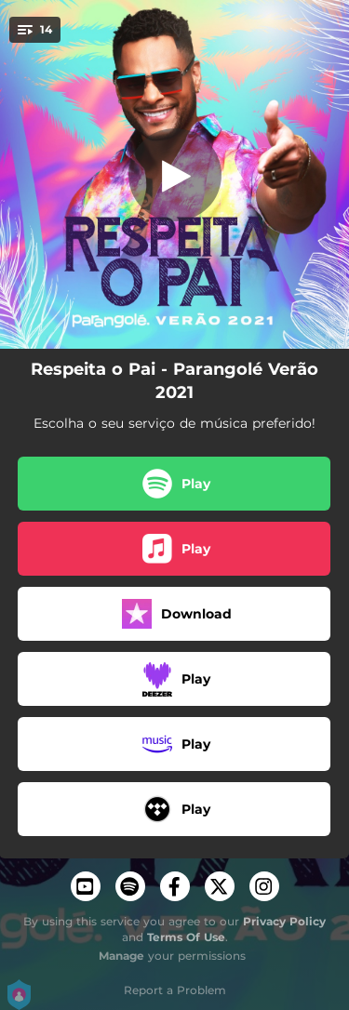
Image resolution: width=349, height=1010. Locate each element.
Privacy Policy (284, 921)
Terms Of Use (186, 937)
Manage (121, 956)
